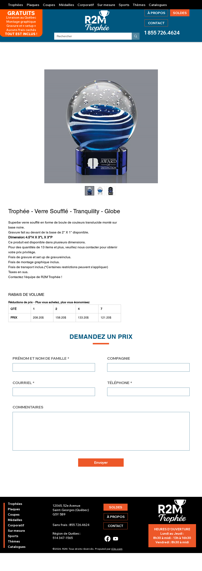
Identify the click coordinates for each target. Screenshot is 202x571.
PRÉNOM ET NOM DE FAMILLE (40, 358)
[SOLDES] (179, 12)
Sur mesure (16, 531)
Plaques (14, 509)
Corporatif (16, 525)
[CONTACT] (156, 22)
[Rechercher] (90, 36)
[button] (15, 3)
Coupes (14, 514)
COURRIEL (22, 383)
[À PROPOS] (156, 12)
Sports (13, 536)
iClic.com (116, 548)
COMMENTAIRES (28, 407)
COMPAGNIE (118, 358)
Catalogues (17, 547)
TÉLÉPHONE (118, 383)
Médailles (15, 520)
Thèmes (14, 541)
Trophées (15, 504)
